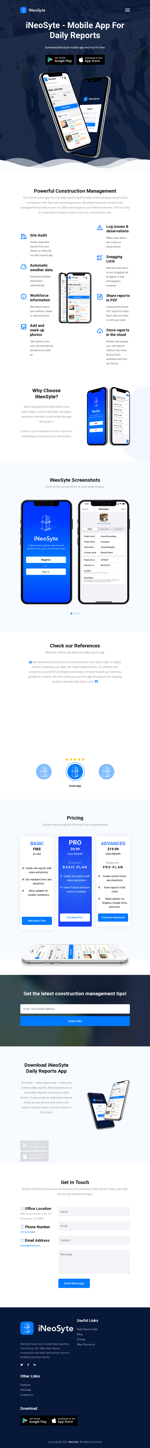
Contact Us (26, 1394)
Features (25, 1384)
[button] (71, 613)
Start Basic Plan (37, 920)
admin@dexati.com (30, 1245)
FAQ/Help (25, 1389)
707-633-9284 (27, 1232)
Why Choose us (86, 1344)
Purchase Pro (75, 917)
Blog (79, 1334)
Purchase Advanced (113, 917)
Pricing (81, 1339)
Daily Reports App (87, 1329)
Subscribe (75, 1021)
